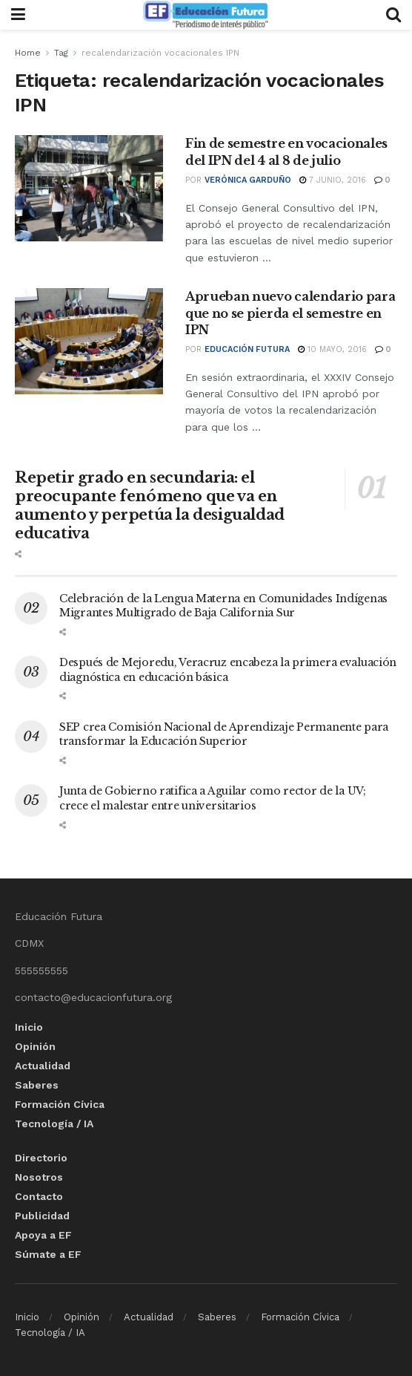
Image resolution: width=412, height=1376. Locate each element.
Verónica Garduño (248, 180)
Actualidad (42, 1066)
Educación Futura (247, 349)
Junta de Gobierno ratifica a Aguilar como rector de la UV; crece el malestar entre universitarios (212, 798)
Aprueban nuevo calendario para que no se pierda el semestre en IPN (290, 313)
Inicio (29, 1027)
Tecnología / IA (54, 1123)
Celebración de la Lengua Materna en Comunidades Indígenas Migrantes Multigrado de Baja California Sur (223, 606)
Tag (61, 53)
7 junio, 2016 (332, 180)
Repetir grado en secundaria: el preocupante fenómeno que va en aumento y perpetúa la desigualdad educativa (150, 505)
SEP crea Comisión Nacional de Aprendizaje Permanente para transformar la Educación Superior (223, 734)
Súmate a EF (48, 1254)
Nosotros (39, 1177)
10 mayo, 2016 (332, 349)
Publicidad (42, 1216)
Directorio (41, 1158)
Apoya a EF (43, 1235)
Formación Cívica (59, 1104)
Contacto (39, 1196)
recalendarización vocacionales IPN (160, 53)
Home (28, 53)
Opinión (35, 1046)
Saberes (37, 1085)
